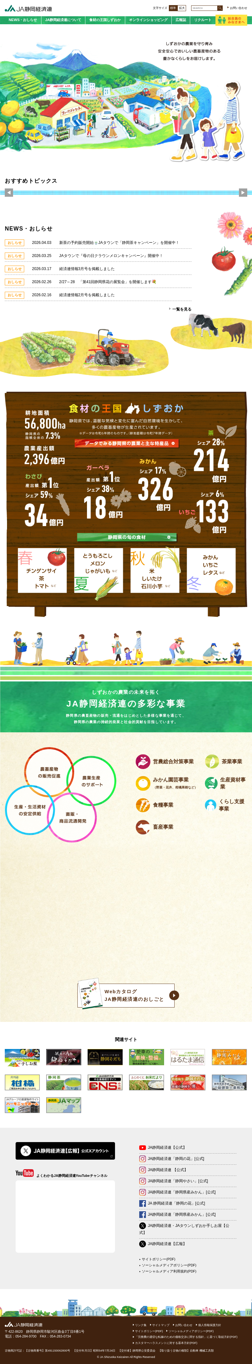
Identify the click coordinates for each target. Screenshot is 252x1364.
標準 (173, 8)
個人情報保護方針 (209, 1325)
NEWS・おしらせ (23, 20)
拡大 (182, 8)
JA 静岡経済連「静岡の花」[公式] (176, 1203)
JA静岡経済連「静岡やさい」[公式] (178, 1181)
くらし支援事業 (231, 805)
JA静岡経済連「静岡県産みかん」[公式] (182, 1192)
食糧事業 (163, 805)
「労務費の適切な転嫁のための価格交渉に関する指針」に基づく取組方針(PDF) (186, 1336)
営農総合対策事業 (173, 761)
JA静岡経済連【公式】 (167, 1147)
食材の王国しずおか (105, 20)
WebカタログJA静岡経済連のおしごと (121, 996)
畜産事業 (163, 827)
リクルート (203, 20)
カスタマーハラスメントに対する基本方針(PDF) (166, 1343)
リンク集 (141, 1325)
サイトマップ (160, 1325)
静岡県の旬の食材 (126, 536)
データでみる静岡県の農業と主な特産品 (127, 443)
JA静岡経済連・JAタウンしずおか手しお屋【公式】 (184, 1229)
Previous (9, 193)
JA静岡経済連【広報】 (167, 1244)
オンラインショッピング (148, 20)
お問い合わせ (238, 8)
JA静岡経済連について (63, 20)
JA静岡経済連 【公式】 (168, 1170)
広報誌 (181, 20)
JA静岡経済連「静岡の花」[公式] (176, 1158)
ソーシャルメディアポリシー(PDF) (169, 1265)
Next (243, 193)
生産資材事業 (233, 783)
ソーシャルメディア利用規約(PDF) (169, 1271)
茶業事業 (232, 761)
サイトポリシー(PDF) (158, 1259)
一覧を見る (181, 309)
